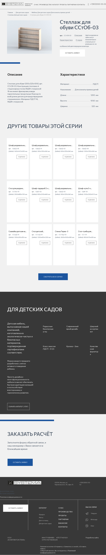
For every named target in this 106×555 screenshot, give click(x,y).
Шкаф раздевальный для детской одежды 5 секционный (17, 145)
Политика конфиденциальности (11, 497)
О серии (79, 40)
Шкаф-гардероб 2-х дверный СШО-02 (40, 188)
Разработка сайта (92, 538)
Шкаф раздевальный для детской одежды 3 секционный (63, 188)
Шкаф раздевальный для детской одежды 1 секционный (41, 145)
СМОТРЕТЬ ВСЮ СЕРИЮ (53, 277)
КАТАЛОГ (55, 4)
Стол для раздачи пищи (16, 188)
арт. (61, 35)
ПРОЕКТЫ (63, 4)
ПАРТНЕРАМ (71, 4)
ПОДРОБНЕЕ (21, 156)
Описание (78, 35)
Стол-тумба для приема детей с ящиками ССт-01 (85, 231)
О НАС (36, 4)
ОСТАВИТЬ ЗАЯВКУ (72, 53)
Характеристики (66, 40)
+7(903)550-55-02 (98, 4)
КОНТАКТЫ (81, 4)
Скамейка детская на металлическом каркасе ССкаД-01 (17, 231)
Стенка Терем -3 (61, 231)
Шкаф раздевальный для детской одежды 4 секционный (86, 145)
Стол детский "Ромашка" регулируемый (38, 231)
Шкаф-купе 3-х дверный (84, 188)
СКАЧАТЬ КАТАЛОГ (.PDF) (18, 406)
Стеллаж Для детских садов (17, 15)
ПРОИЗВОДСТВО (45, 4)
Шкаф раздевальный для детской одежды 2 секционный (63, 145)
